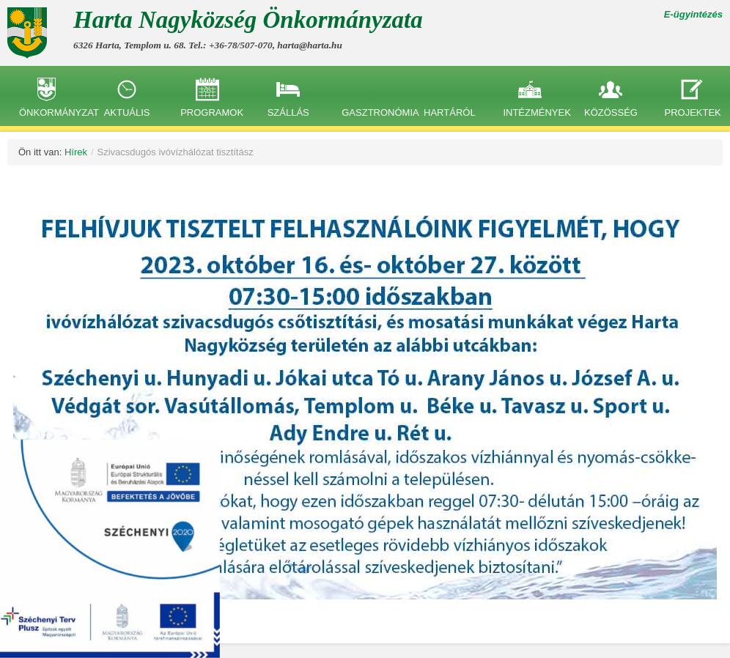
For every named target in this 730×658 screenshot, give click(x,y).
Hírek (75, 152)
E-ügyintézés (693, 14)
